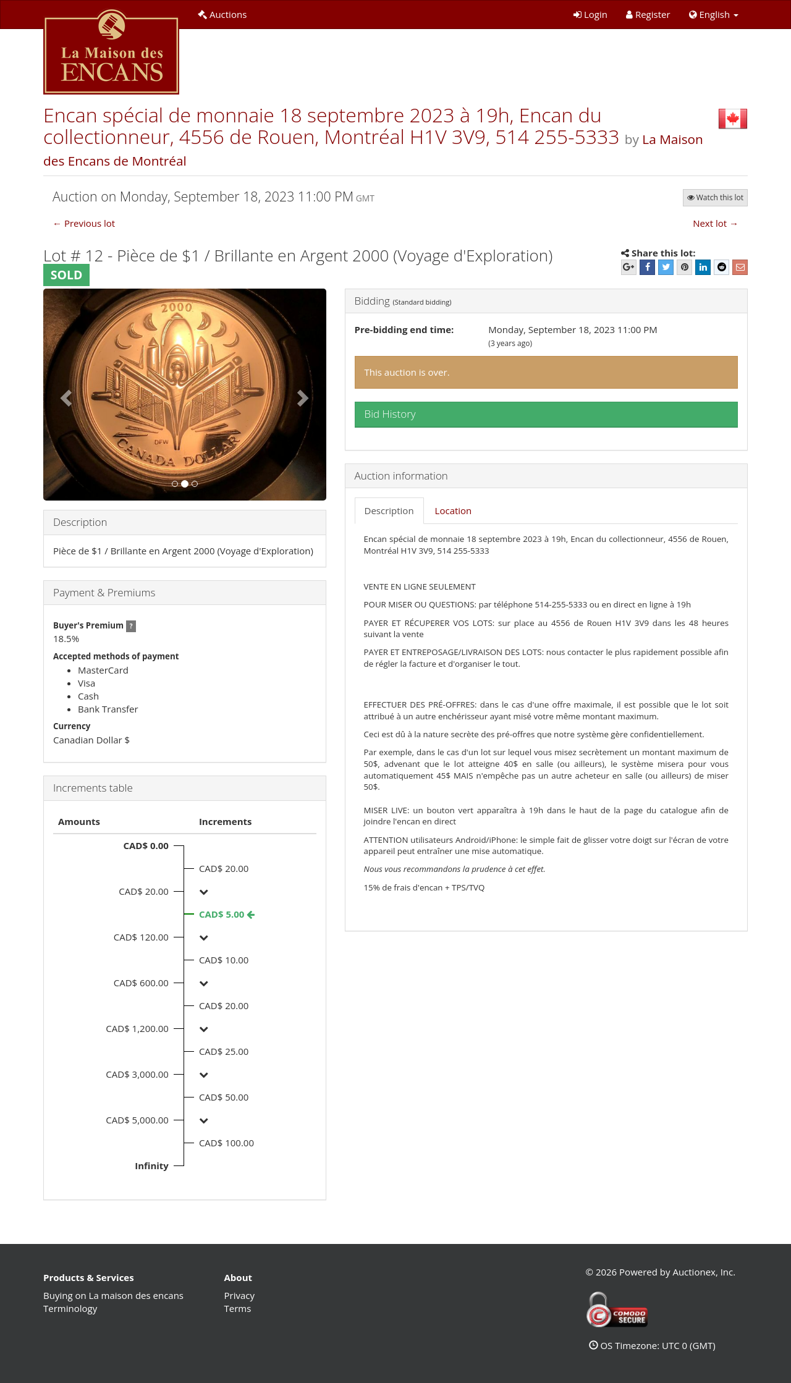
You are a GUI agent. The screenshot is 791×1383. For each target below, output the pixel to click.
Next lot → (715, 223)
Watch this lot (715, 197)
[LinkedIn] (703, 267)
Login (590, 14)
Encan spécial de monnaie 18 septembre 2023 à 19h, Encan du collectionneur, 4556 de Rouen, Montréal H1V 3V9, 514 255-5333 (334, 125)
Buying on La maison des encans (113, 1295)
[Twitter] (666, 267)
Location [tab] (453, 510)
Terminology (70, 1308)
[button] (714, 14)
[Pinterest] (684, 267)
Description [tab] (389, 510)
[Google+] (629, 267)
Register (648, 14)
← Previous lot (84, 223)
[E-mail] (740, 267)
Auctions (222, 14)
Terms (238, 1308)
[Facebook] (647, 267)
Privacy (239, 1295)
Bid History (390, 414)
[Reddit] (721, 267)
